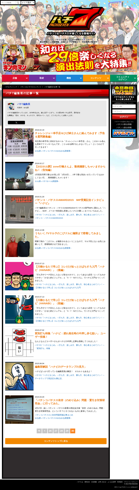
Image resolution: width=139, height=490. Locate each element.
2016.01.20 (70, 204)
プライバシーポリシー (131, 482)
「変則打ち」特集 (42, 348)
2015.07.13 (70, 272)
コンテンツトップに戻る (56, 441)
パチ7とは (80, 482)
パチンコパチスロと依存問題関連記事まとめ (54, 415)
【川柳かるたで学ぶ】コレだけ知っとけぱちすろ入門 (58, 288)
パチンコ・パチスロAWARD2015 (49, 218)
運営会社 (87, 482)
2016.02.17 (70, 170)
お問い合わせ (102, 482)
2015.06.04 (70, 367)
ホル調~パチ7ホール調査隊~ (47, 181)
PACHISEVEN (133, 484)
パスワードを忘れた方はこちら (124, 121)
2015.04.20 (70, 404)
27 (56, 431)
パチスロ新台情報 (124, 124)
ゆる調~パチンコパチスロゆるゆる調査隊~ (53, 151)
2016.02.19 (70, 139)
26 (50, 431)
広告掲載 (94, 482)
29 (67, 431)
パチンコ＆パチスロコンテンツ (30, 87)
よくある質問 (112, 482)
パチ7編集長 (23, 104)
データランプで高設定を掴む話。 (49, 378)
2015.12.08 (70, 237)
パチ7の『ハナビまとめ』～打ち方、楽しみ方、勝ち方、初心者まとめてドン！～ (70, 215)
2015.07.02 (70, 336)
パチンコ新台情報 (124, 128)
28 (61, 431)
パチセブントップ (11, 87)
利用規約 (120, 482)
